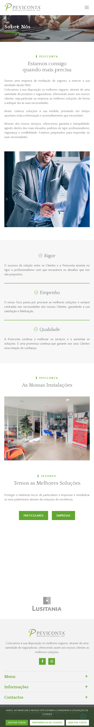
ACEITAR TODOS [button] (17, 722)
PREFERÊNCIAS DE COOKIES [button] (47, 722)
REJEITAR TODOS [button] (77, 722)
